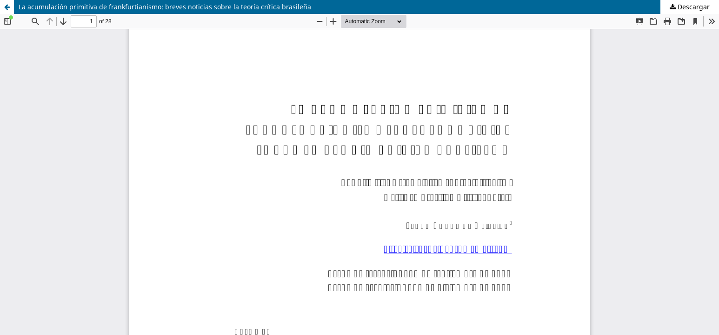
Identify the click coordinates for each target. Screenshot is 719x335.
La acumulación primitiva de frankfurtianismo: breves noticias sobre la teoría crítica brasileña (165, 6)
